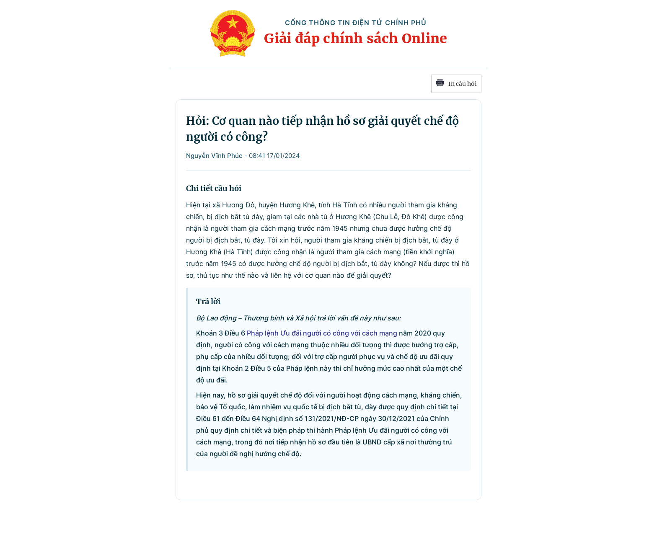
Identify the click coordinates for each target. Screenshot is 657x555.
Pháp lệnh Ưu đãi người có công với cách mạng (322, 333)
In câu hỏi (456, 83)
